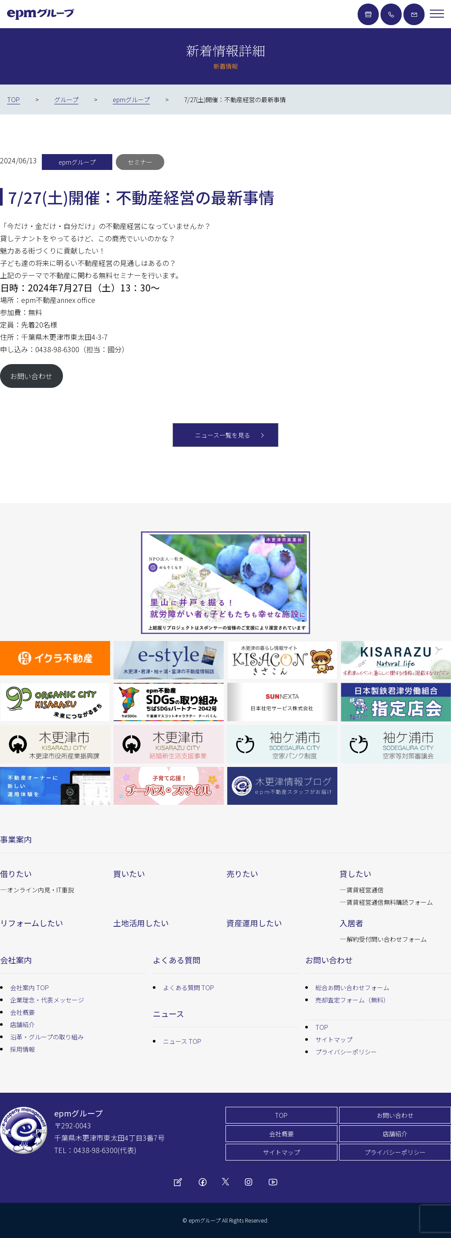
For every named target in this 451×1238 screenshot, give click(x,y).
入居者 (351, 922)
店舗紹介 (22, 1024)
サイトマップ (333, 1039)
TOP (321, 1027)
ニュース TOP (182, 1041)
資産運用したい (254, 922)
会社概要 (22, 1012)
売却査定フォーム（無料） (352, 999)
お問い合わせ (31, 376)
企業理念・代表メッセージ (47, 999)
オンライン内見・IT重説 (40, 889)
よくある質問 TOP (188, 987)
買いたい (129, 873)
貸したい (355, 873)
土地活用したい (141, 922)
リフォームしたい (31, 922)
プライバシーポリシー (346, 1051)
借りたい (16, 873)
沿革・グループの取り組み (47, 1036)
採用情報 (22, 1049)
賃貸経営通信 (365, 889)
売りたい (242, 873)
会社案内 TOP (29, 987)
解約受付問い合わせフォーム (387, 939)
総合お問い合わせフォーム (352, 987)
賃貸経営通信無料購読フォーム (390, 902)
